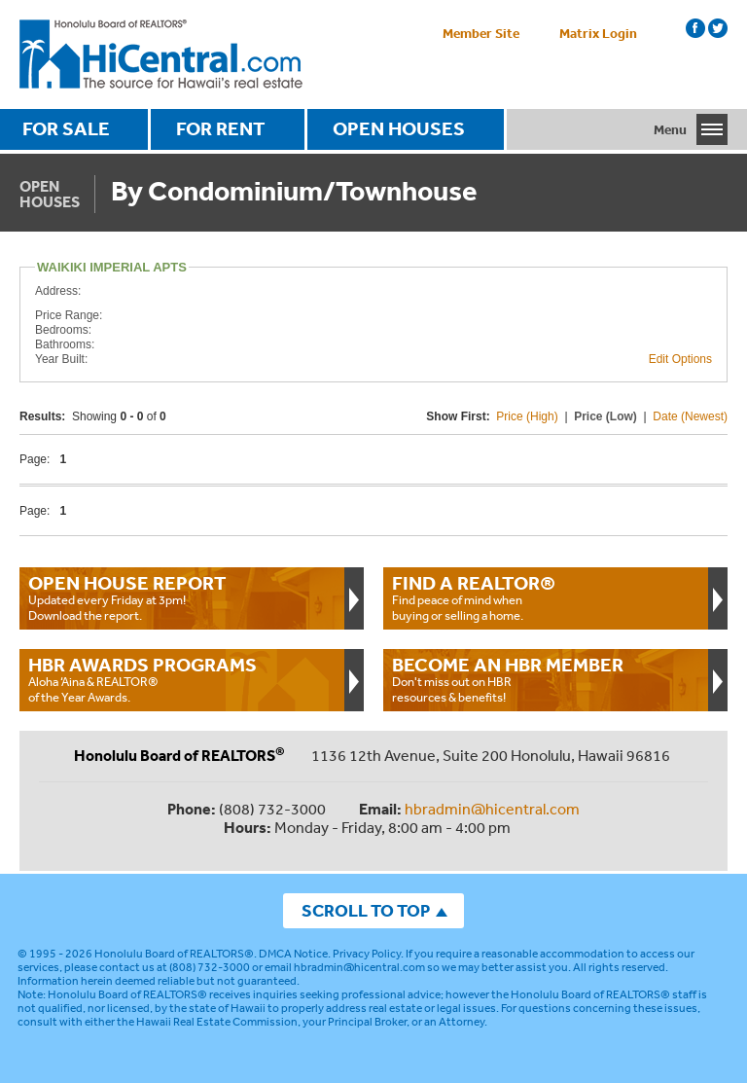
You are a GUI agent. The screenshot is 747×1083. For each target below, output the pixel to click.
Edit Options (680, 359)
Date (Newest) (690, 416)
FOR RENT (221, 128)
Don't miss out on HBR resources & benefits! (545, 679)
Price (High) (526, 416)
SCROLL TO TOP (366, 910)
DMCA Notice (293, 953)
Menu (670, 129)
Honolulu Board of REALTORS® (174, 953)
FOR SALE (66, 128)
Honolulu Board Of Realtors (160, 54)
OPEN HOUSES (399, 128)
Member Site (481, 33)
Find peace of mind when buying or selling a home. (545, 597)
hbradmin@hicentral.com (492, 808)
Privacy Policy (367, 953)
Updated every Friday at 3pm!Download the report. (182, 597)
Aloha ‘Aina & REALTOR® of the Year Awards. (182, 679)
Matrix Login (598, 33)
